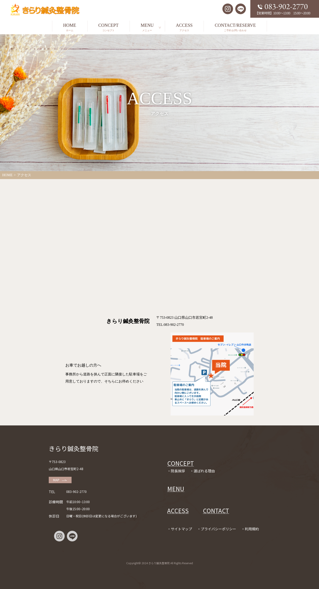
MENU (147, 27)
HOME (69, 27)
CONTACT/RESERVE (235, 27)
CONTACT (216, 510)
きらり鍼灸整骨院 (73, 448)
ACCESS (184, 27)
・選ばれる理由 (202, 470)
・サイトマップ (179, 528)
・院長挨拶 (176, 470)
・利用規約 (250, 528)
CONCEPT (108, 27)
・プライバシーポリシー (216, 528)
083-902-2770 (76, 491)
